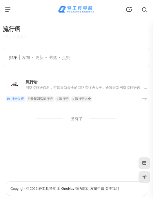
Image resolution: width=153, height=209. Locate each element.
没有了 (76, 118)
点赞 (66, 57)
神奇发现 (15, 98)
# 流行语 (63, 98)
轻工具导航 (47, 189)
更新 (39, 57)
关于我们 (112, 189)
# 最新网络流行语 (40, 98)
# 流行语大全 (81, 98)
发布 (26, 57)
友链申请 (97, 189)
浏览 (53, 57)
